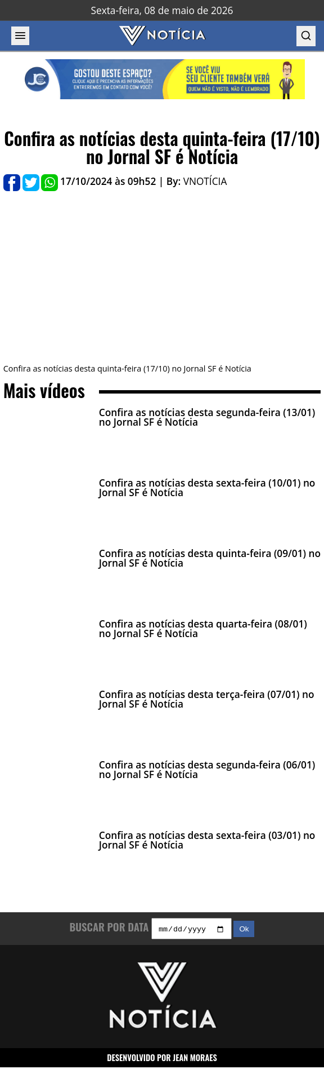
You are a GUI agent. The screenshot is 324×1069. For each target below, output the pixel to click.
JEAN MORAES (195, 1058)
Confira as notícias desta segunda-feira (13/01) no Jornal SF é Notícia (207, 417)
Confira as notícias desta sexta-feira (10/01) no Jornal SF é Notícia (207, 487)
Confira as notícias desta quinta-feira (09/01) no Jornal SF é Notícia (210, 558)
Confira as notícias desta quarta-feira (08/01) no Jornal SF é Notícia (203, 628)
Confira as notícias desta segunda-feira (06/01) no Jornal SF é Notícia (207, 769)
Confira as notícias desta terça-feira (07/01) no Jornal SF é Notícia (206, 699)
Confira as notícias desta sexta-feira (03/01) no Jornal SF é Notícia (207, 840)
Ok (244, 930)
